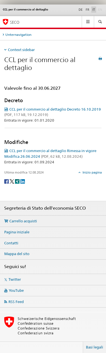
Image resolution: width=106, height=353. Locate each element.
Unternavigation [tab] (18, 34)
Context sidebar (21, 49)
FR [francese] (87, 10)
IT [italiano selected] (93, 10)
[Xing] (17, 181)
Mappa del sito (16, 253)
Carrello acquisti (23, 221)
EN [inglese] (100, 9)
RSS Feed (16, 301)
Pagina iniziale (16, 232)
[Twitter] (12, 181)
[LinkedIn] (22, 181)
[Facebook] (7, 181)
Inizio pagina (92, 172)
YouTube (16, 290)
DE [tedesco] (81, 10)
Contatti (11, 243)
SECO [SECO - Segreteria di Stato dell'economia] (15, 22)
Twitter (14, 279)
